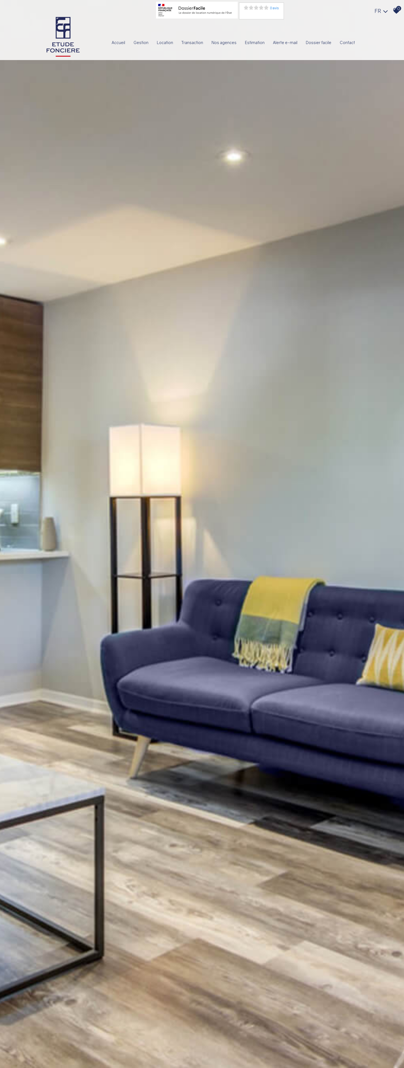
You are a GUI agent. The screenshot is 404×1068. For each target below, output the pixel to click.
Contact (347, 42)
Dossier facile (318, 42)
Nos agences (224, 42)
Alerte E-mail (285, 42)
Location (165, 42)
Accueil (118, 42)
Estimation (255, 42)
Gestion (141, 42)
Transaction (192, 42)
